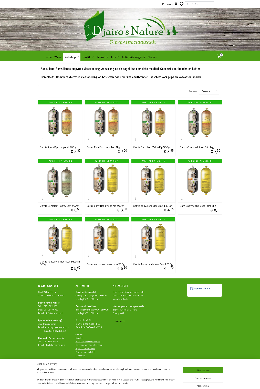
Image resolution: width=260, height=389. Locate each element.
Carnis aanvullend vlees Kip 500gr (105, 205)
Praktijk (88, 57)
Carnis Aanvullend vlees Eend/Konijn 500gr (60, 262)
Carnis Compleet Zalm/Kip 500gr (151, 147)
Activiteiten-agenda (133, 57)
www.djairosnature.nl (47, 324)
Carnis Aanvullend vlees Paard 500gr (153, 264)
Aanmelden (120, 321)
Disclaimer (80, 355)
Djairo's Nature (200, 288)
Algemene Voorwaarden (85, 348)
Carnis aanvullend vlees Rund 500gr (152, 205)
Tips (115, 57)
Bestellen (79, 338)
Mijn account (170, 4)
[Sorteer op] (209, 91)
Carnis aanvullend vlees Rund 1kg (198, 205)
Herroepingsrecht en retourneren (89, 345)
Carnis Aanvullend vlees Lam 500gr (106, 264)
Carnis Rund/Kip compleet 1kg (103, 147)
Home (48, 57)
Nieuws (152, 57)
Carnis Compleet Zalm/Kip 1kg (197, 147)
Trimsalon (102, 57)
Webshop (72, 57)
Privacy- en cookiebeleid (85, 352)
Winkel (58, 57)
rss (145, 382)
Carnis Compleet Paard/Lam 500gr (59, 205)
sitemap (140, 382)
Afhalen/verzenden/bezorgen (88, 341)
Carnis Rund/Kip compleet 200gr (58, 147)
